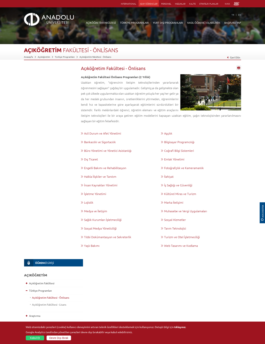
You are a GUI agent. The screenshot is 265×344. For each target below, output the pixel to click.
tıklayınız (180, 327)
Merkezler (173, 291)
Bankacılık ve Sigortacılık (100, 142)
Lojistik (88, 202)
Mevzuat (28, 316)
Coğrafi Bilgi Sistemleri (179, 150)
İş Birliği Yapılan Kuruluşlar (37, 308)
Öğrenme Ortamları (39, 152)
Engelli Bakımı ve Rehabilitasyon (105, 168)
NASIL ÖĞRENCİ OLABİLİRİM (203, 22)
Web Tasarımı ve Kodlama (181, 245)
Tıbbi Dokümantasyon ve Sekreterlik (107, 237)
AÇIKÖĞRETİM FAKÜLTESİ (101, 22)
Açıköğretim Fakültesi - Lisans (48, 111)
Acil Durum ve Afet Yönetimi (102, 133)
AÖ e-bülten (35, 189)
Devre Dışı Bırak (58, 337)
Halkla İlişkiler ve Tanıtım (100, 176)
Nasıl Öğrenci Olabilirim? (42, 137)
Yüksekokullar (67, 299)
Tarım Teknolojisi (175, 228)
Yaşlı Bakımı (92, 245)
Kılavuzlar (34, 167)
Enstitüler (65, 291)
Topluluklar (209, 304)
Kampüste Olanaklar (214, 312)
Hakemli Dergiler (176, 304)
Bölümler (28, 299)
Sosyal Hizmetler (175, 220)
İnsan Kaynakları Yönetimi (100, 185)
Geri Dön (233, 57)
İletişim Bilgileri (31, 321)
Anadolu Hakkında (33, 287)
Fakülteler (65, 287)
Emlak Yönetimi (174, 159)
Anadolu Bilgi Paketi (142, 295)
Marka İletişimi (173, 202)
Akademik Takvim (38, 144)
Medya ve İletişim (95, 211)
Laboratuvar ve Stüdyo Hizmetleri (185, 316)
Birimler (172, 287)
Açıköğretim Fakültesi (41, 90)
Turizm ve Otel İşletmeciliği (182, 237)
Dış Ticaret (91, 159)
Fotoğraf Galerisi (212, 316)
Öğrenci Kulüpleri (213, 308)
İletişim (32, 181)
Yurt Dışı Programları (40, 130)
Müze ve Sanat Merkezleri (217, 295)
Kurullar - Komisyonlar (35, 304)
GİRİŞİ (39, 70)
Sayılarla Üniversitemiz (35, 291)
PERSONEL (166, 3)
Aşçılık (168, 133)
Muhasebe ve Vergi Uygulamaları (185, 211)
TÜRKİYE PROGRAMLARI (134, 22)
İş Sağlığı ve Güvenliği (178, 185)
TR (233, 14)
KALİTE (192, 3)
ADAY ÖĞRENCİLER (149, 3)
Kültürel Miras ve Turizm (180, 194)
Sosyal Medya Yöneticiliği (100, 228)
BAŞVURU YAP (232, 22)
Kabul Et (35, 337)
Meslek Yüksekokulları (71, 295)
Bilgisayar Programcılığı (179, 142)
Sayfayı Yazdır (238, 68)
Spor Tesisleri (210, 299)
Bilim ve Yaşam (175, 321)
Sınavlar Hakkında (38, 159)
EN (239, 14)
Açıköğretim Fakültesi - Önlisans (95, 56)
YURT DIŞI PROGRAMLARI (168, 22)
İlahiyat (169, 176)
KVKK (227, 3)
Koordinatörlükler (177, 295)
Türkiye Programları (65, 56)
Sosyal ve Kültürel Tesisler (217, 287)
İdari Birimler (30, 295)
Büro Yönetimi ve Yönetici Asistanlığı (108, 150)
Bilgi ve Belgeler (32, 312)
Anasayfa (28, 56)
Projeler (172, 299)
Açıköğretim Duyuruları (108, 287)
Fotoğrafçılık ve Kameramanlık (184, 168)
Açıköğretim (44, 56)
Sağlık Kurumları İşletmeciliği (103, 220)
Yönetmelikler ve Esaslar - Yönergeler (49, 174)
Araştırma (33, 122)
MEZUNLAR (180, 3)
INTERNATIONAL (128, 3)
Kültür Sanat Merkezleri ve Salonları (222, 291)
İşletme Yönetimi (95, 194)
